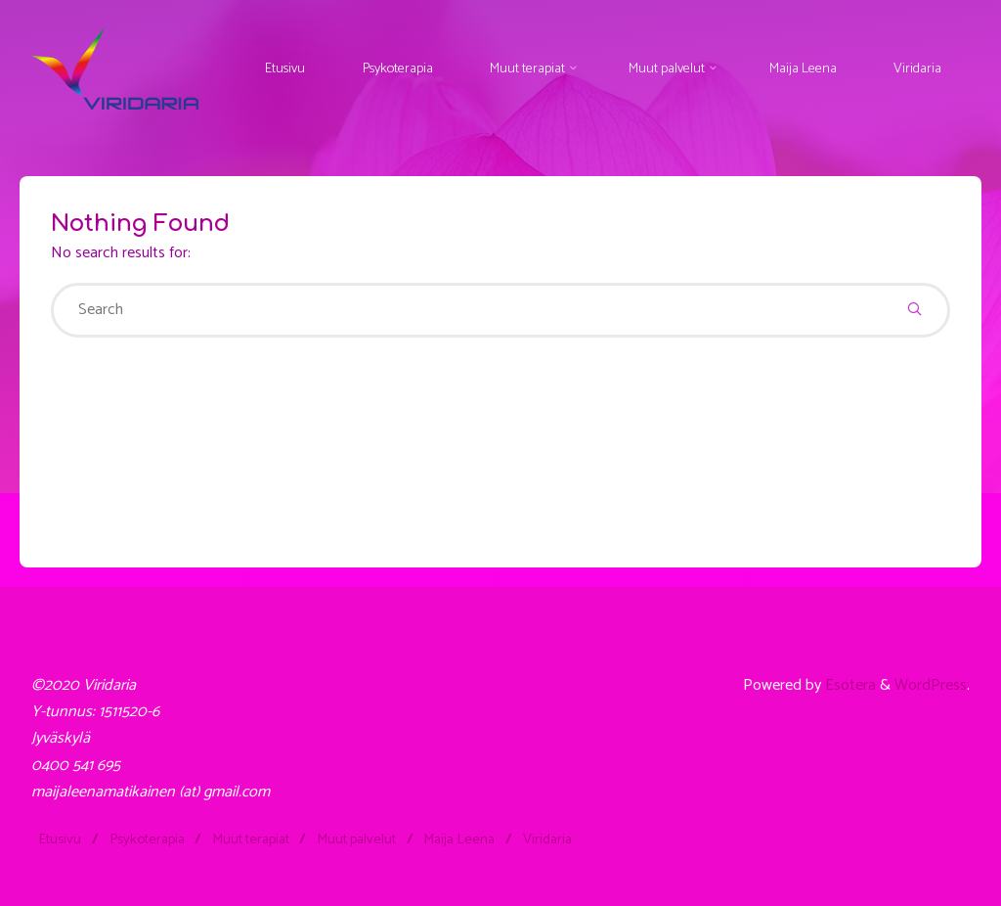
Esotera (848, 685)
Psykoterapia (147, 839)
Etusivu (59, 839)
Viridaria (547, 839)
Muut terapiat (250, 839)
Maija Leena (459, 839)
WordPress (930, 685)
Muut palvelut (356, 839)
